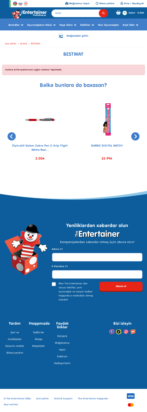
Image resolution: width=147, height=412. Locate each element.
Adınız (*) (57, 249)
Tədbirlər (38, 332)
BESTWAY (36, 44)
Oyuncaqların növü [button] (39, 25)
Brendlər (14, 25)
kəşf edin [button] (129, 25)
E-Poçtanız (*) (60, 266)
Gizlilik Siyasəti (63, 399)
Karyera (62, 336)
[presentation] (12, 136)
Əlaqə (38, 339)
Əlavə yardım (14, 353)
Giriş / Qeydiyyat (132, 4)
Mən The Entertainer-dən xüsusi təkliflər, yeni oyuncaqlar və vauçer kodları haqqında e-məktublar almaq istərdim (76, 291)
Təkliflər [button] (85, 25)
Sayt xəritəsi (11, 405)
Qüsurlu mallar (15, 346)
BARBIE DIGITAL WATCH (107, 145)
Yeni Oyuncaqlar (108, 25)
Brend (23, 44)
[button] (68, 178)
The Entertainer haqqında (93, 399)
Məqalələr (38, 346)
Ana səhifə (10, 44)
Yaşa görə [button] (66, 25)
